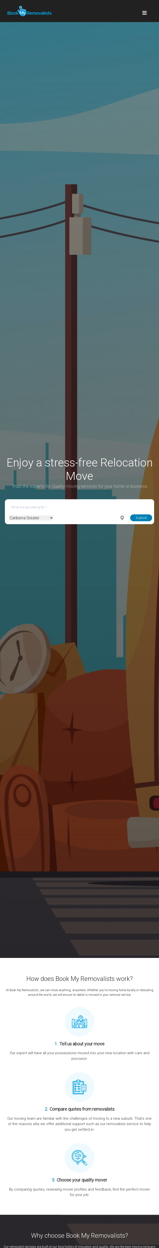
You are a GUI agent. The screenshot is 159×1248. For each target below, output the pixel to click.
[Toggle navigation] (144, 11)
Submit (141, 518)
